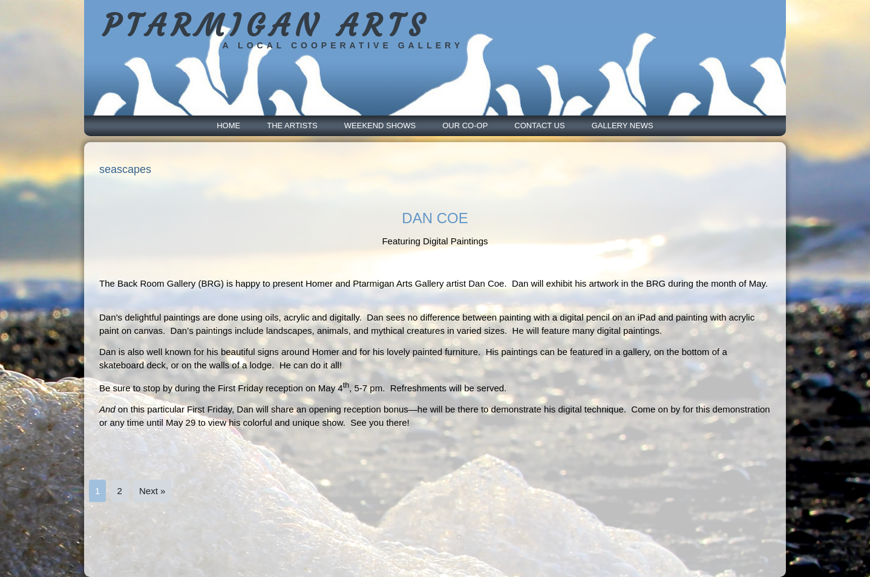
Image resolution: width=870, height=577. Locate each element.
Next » (152, 491)
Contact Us (539, 125)
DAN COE (435, 218)
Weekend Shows (380, 125)
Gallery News (622, 125)
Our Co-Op (465, 125)
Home (228, 125)
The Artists (292, 125)
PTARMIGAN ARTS (266, 26)
